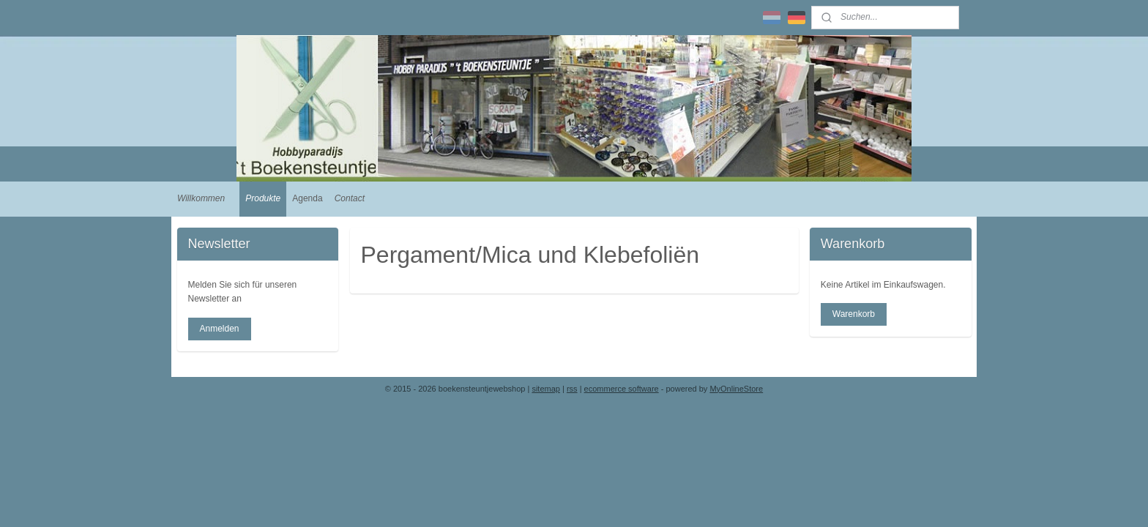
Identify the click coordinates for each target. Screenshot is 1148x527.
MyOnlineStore (736, 388)
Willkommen (201, 198)
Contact (350, 198)
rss (572, 388)
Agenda (307, 198)
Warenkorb (853, 314)
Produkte (262, 198)
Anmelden (219, 329)
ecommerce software (621, 388)
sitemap (546, 388)
